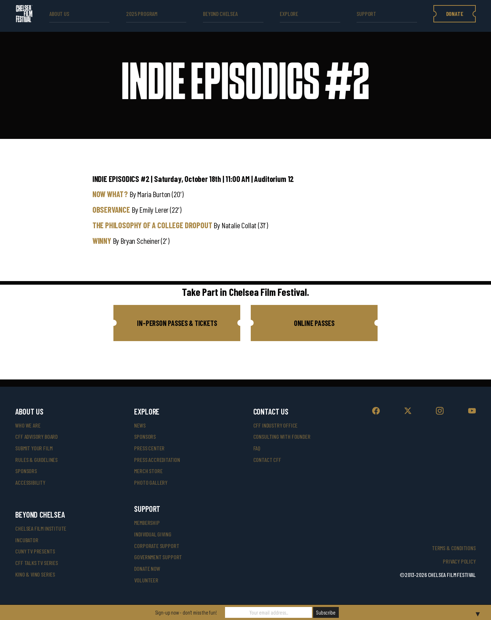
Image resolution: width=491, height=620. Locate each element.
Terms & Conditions (454, 547)
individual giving (152, 534)
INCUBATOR (26, 539)
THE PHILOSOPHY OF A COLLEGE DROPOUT (152, 225)
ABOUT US (59, 13)
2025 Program (141, 13)
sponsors (26, 470)
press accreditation (157, 459)
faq (256, 448)
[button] (176, 323)
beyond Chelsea (220, 13)
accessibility (30, 482)
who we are (27, 425)
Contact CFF (267, 459)
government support (158, 556)
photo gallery (150, 482)
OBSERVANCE (111, 209)
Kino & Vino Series (35, 574)
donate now (147, 568)
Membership (146, 522)
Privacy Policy (459, 561)
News (139, 425)
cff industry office (275, 425)
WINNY (101, 240)
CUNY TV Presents (35, 551)
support (366, 13)
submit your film (33, 448)
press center (149, 448)
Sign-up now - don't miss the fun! (186, 612)
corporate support (156, 545)
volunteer (146, 580)
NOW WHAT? (110, 194)
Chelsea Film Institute (40, 528)
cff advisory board (36, 436)
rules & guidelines (36, 459)
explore (289, 13)
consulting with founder (282, 436)
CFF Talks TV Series (36, 562)
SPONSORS (145, 436)
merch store (148, 470)
